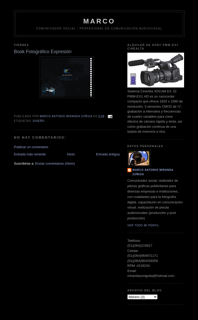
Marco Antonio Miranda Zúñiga (153, 172)
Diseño (38, 120)
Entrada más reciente (30, 154)
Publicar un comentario (31, 147)
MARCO (99, 21)
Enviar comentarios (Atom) (55, 163)
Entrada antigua (108, 154)
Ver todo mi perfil (143, 225)
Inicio (71, 154)
